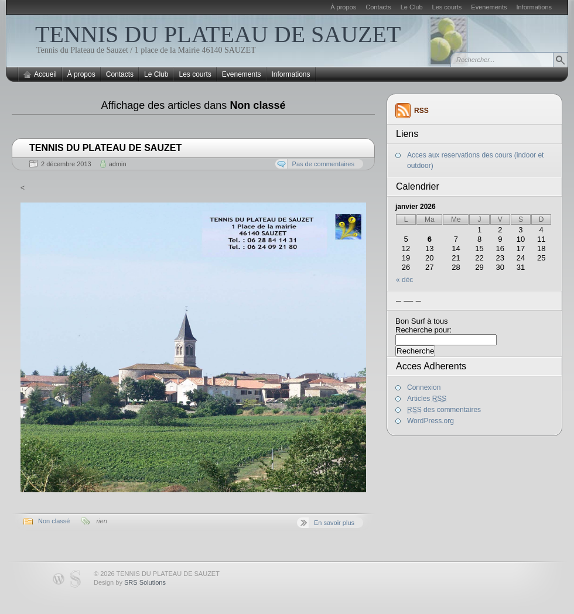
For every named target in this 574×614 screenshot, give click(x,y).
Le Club (412, 7)
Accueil (45, 74)
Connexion (423, 387)
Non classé (54, 520)
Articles (426, 399)
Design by (130, 582)
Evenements (489, 7)
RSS (421, 111)
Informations (534, 7)
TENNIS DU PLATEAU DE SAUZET (218, 34)
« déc (404, 280)
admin (118, 163)
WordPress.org (430, 421)
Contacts (378, 7)
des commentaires (444, 410)
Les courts (447, 7)
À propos (343, 7)
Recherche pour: (423, 329)
